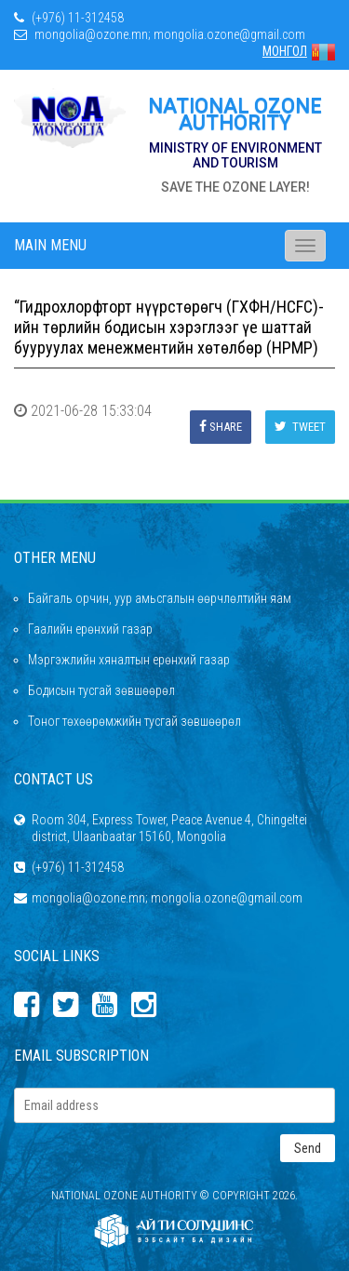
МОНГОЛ (298, 51)
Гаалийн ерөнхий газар (90, 629)
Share (220, 427)
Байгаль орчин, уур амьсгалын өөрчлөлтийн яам (159, 598)
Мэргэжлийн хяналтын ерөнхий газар (129, 659)
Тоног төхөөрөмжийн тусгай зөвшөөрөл (134, 721)
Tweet (300, 427)
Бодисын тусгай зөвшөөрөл (101, 690)
